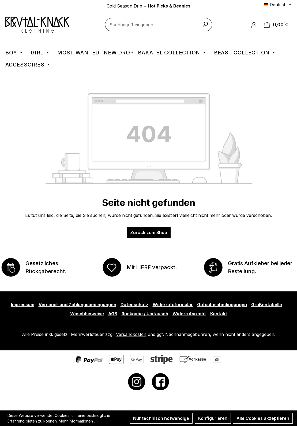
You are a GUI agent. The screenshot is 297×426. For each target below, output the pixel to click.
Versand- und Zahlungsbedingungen (77, 304)
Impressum (22, 304)
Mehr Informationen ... (77, 421)
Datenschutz (134, 304)
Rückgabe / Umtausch (145, 313)
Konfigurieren (212, 418)
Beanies (181, 6)
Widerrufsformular (173, 304)
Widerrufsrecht (189, 313)
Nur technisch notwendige (161, 418)
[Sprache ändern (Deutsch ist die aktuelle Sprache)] (277, 4)
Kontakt (218, 313)
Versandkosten (131, 334)
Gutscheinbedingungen (222, 304)
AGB (112, 313)
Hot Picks (158, 6)
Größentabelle (266, 304)
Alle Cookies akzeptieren (262, 418)
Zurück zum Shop (148, 232)
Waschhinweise (87, 313)
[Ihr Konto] (253, 24)
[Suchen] (205, 24)
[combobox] (158, 24)
